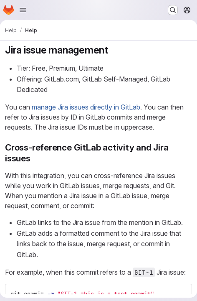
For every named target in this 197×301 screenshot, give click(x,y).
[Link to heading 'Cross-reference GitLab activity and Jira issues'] (35, 158)
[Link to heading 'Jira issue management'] (113, 50)
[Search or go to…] (173, 10)
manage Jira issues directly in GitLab (86, 107)
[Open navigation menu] (23, 10)
